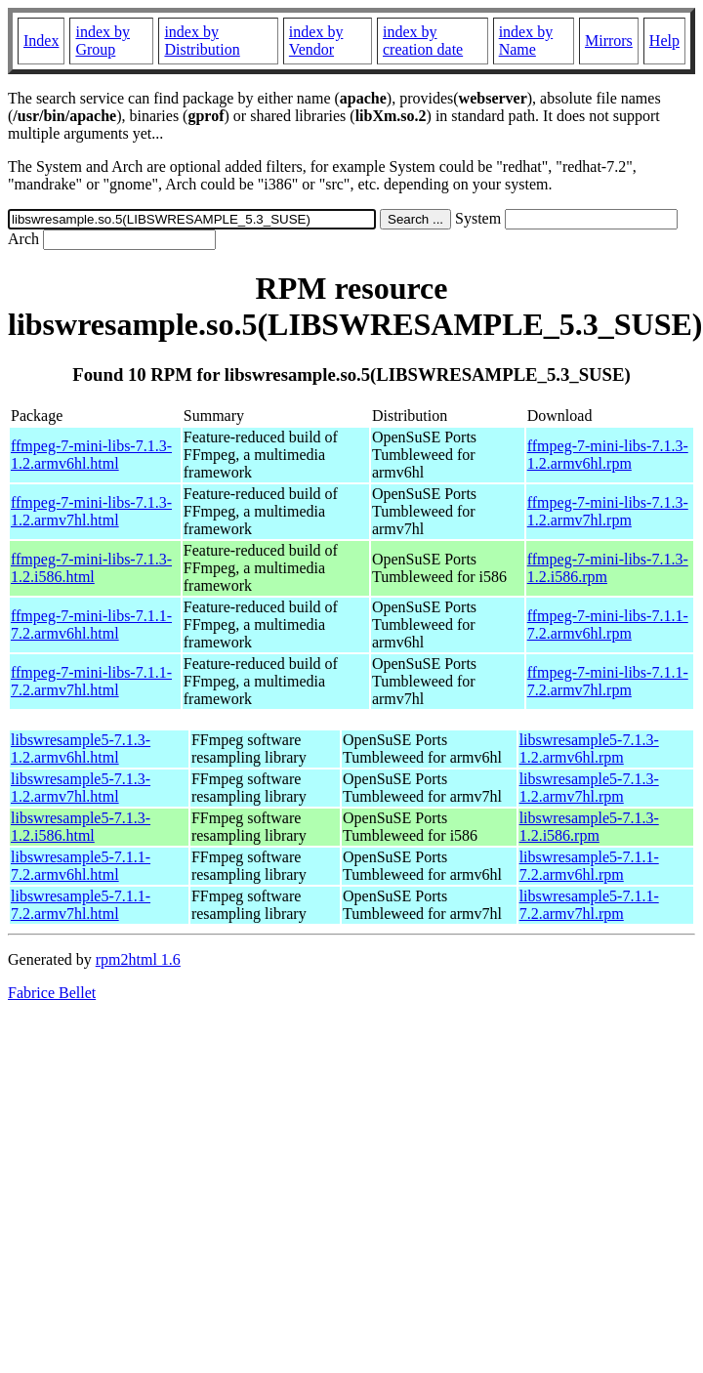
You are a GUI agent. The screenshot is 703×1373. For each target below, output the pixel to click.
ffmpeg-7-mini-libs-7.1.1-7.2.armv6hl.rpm (607, 624)
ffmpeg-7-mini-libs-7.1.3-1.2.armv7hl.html (91, 511)
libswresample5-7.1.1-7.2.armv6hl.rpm (589, 866)
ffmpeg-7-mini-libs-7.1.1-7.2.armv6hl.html (91, 624)
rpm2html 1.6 (138, 959)
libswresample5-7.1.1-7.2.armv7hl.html (80, 905)
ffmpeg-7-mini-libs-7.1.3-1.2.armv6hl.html (91, 454)
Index (41, 40)
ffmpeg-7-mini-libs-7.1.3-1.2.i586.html (91, 568)
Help (664, 40)
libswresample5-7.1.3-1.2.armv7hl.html (80, 787)
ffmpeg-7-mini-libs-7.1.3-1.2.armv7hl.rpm (607, 511)
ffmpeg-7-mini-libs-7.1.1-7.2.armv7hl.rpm (607, 681)
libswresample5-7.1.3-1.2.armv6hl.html (80, 748)
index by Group (102, 40)
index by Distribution (201, 40)
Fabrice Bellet (52, 992)
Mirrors (609, 40)
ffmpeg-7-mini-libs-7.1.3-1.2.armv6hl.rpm (607, 454)
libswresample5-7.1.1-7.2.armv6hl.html (80, 866)
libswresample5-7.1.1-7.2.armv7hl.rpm (589, 905)
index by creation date (423, 40)
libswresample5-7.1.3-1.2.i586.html (80, 827)
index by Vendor (316, 40)
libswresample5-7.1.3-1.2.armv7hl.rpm (589, 787)
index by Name (526, 40)
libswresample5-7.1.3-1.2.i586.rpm (589, 827)
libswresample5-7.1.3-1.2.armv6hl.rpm (589, 748)
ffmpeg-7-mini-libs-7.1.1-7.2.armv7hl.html (91, 681)
